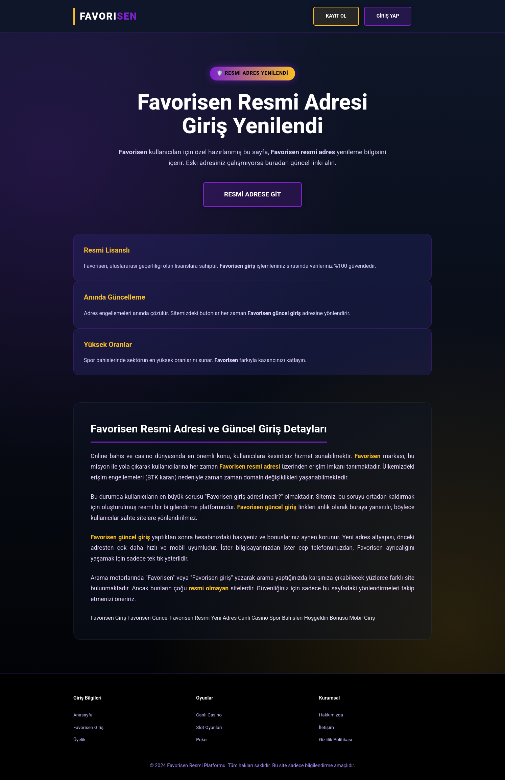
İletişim (326, 727)
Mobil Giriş (362, 618)
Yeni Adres (224, 618)
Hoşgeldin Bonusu (326, 618)
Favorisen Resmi (190, 618)
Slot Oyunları (209, 727)
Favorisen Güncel (148, 618)
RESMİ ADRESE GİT (252, 194)
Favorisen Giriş (108, 618)
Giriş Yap (388, 16)
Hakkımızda (331, 714)
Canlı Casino (253, 618)
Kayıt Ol (336, 16)
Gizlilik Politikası (335, 739)
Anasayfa (83, 714)
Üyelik (79, 739)
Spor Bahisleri (286, 618)
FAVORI (108, 16)
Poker (202, 739)
